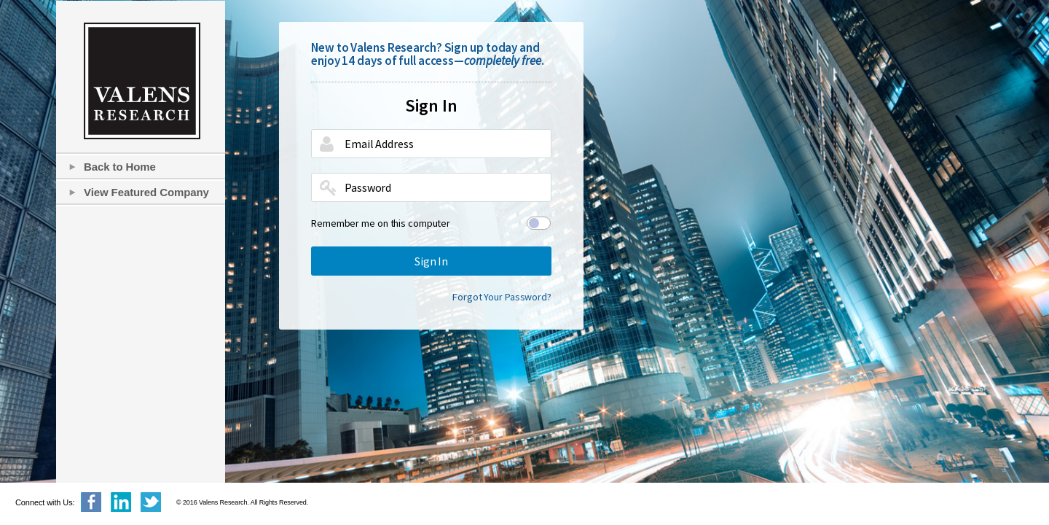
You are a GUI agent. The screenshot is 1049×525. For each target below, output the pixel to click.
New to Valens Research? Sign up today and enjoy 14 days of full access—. (427, 54)
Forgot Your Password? (501, 296)
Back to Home (120, 166)
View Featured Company (146, 192)
